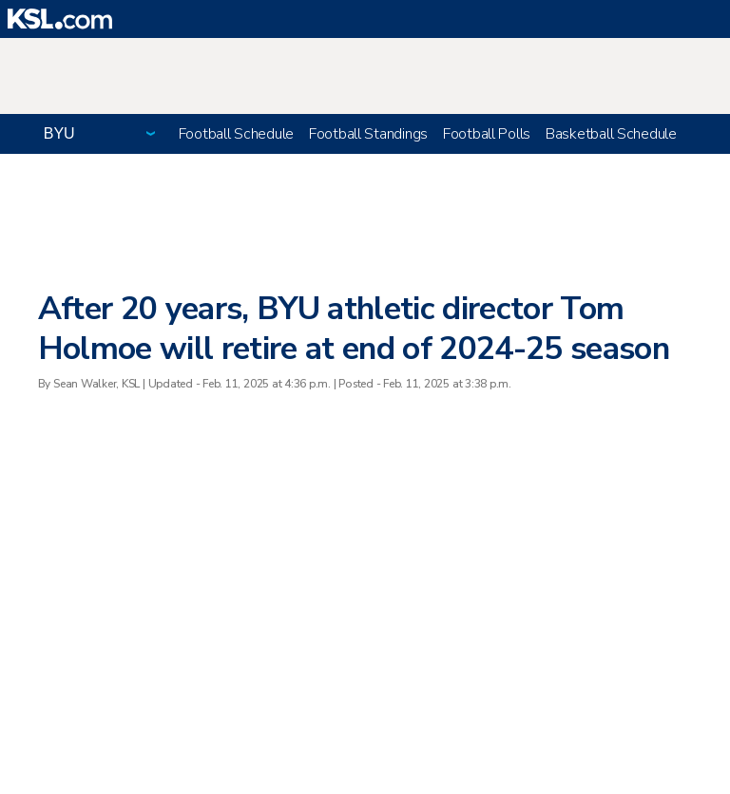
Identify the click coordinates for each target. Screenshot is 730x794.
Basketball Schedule (611, 133)
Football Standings (368, 133)
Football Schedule (236, 133)
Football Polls (486, 133)
